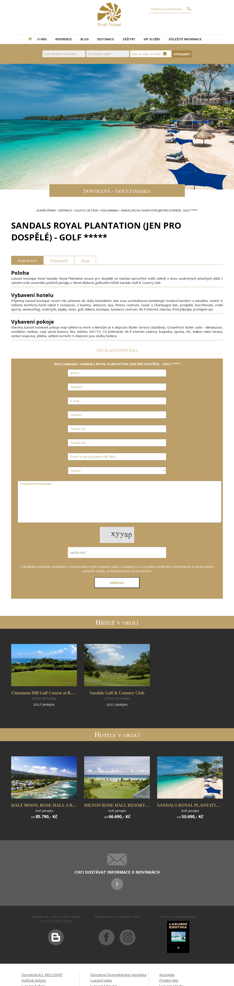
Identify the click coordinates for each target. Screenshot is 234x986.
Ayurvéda (166, 974)
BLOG (85, 39)
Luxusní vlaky (101, 980)
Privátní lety (168, 980)
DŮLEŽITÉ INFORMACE (185, 39)
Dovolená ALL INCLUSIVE (41, 974)
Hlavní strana (46, 210)
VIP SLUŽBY (152, 39)
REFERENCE (63, 39)
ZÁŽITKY (129, 39)
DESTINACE (105, 39)
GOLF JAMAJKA (109, 210)
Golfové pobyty (33, 980)
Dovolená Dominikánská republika (118, 974)
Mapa (85, 260)
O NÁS (42, 39)
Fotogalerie (59, 260)
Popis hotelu (27, 260)
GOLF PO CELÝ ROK (86, 210)
